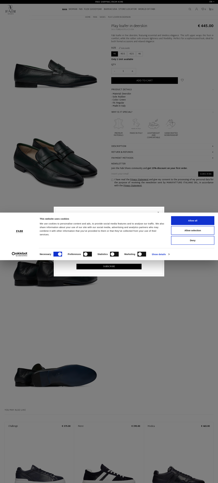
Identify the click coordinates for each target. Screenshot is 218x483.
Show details (159, 477)
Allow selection (192, 453)
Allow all (192, 443)
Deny (193, 463)
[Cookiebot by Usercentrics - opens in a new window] (19, 477)
